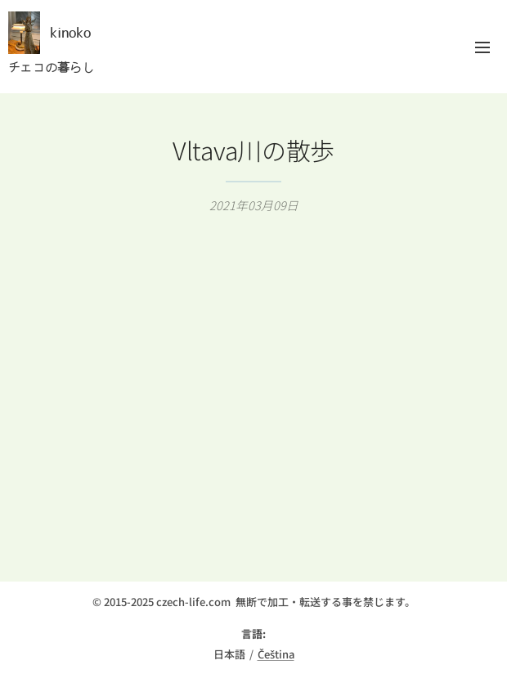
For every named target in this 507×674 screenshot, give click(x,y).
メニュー (482, 47)
